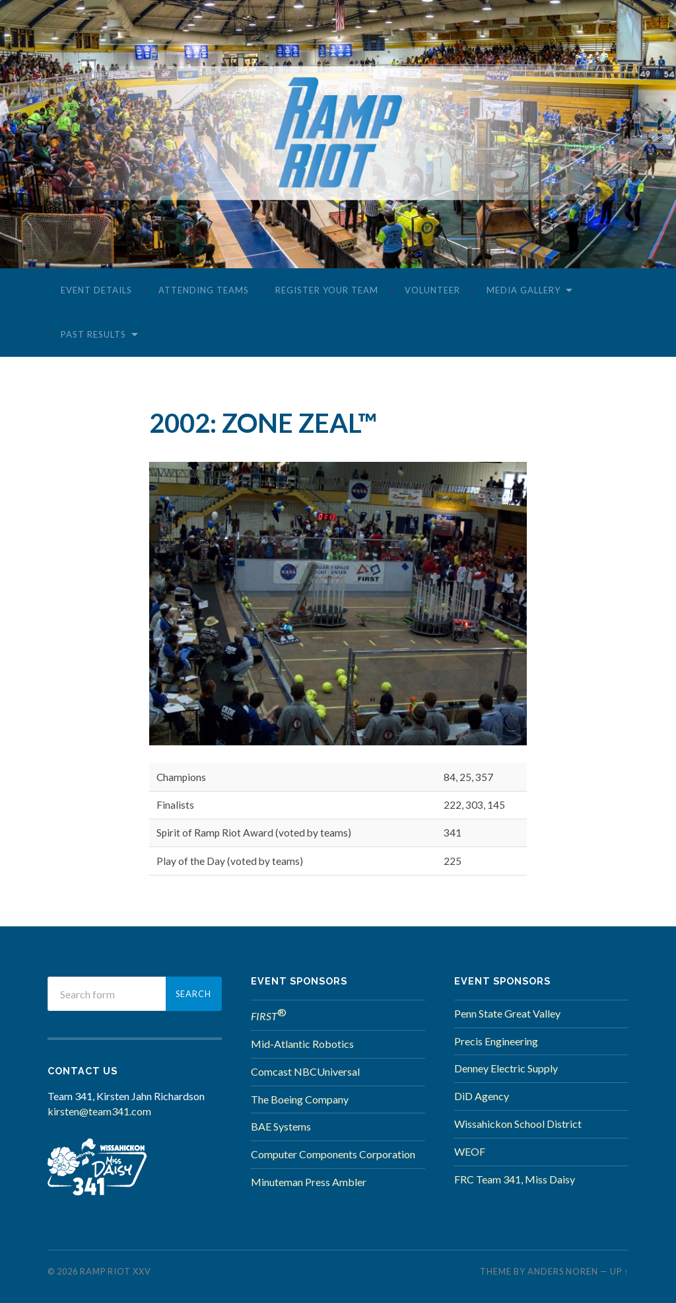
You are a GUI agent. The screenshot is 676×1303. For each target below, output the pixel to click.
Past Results (93, 334)
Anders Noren (562, 1271)
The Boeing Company (300, 1099)
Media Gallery (523, 290)
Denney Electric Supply (506, 1068)
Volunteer (432, 290)
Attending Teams (203, 290)
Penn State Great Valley (507, 1013)
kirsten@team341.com (99, 1111)
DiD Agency (481, 1096)
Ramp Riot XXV (115, 1271)
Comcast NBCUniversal (305, 1071)
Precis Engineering (496, 1041)
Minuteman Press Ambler (308, 1181)
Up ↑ (619, 1271)
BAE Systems (281, 1126)
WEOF (469, 1151)
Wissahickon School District (518, 1123)
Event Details (96, 290)
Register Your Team (326, 290)
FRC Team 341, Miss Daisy (514, 1179)
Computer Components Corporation (333, 1154)
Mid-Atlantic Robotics (302, 1043)
